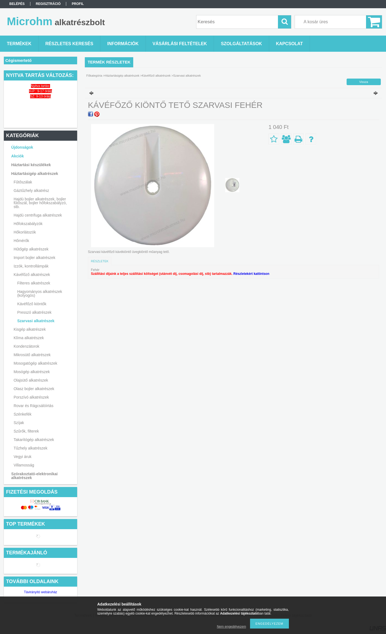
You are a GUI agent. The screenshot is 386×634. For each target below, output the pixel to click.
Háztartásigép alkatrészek (34, 173)
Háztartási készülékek (31, 165)
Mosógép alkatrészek (32, 372)
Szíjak (19, 422)
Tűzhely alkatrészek (31, 448)
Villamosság (24, 465)
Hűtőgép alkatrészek (31, 249)
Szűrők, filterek (26, 431)
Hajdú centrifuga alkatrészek (38, 215)
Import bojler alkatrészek (35, 257)
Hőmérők (21, 240)
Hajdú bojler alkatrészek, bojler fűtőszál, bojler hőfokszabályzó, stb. (40, 203)
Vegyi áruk (22, 456)
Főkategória (94, 75)
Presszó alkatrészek (34, 312)
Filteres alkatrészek (33, 283)
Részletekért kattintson (251, 274)
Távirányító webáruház (40, 592)
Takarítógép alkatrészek (34, 439)
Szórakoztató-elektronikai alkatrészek (34, 476)
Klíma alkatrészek (29, 338)
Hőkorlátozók (25, 232)
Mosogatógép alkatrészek (35, 363)
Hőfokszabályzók (28, 223)
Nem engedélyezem (231, 627)
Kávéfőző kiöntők (32, 304)
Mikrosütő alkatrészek (32, 355)
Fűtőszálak (23, 182)
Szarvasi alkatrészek (35, 321)
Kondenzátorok (26, 346)
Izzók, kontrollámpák (31, 266)
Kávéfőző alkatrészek (32, 274)
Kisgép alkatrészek (30, 329)
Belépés (17, 4)
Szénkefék (22, 414)
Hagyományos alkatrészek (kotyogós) (39, 293)
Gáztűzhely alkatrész (31, 190)
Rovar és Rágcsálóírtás (34, 406)
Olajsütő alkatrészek (31, 380)
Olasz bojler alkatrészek (34, 389)
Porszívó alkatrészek (31, 397)
